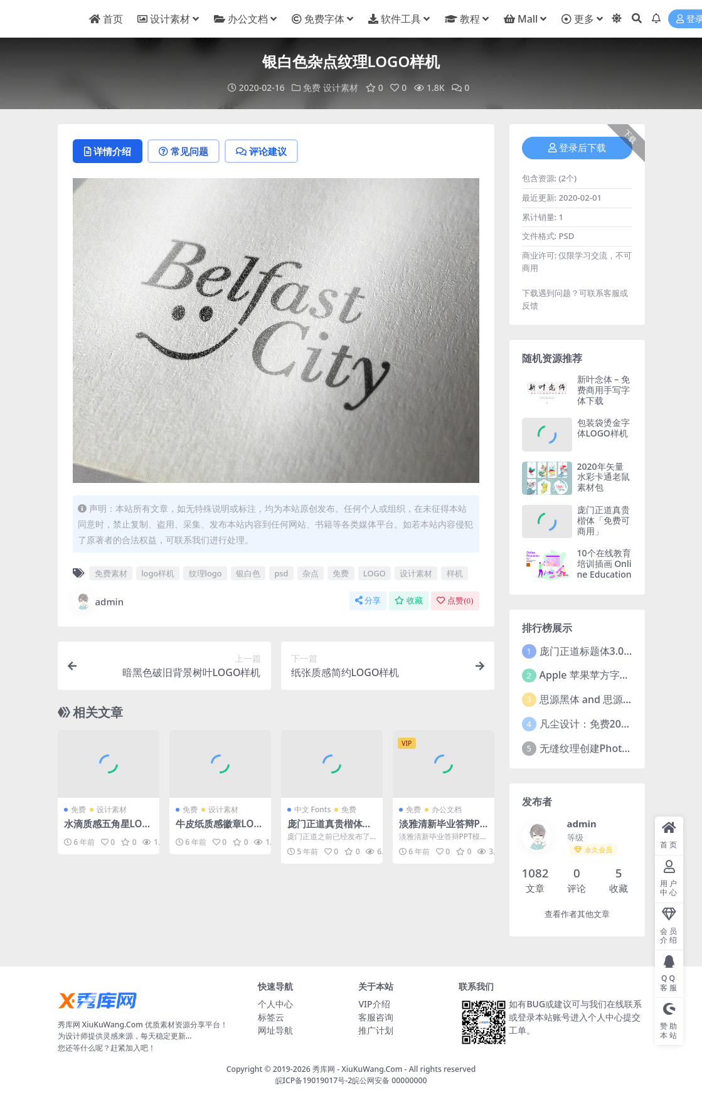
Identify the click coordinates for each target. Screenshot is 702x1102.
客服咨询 (375, 1017)
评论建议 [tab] (261, 151)
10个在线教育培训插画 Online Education (604, 563)
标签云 (271, 1017)
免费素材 (111, 573)
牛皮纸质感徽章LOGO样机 (218, 829)
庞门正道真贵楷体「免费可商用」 (325, 829)
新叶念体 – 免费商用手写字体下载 (603, 389)
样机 (455, 573)
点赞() (455, 600)
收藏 (409, 600)
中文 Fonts (312, 809)
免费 (312, 87)
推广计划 (375, 1030)
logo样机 (157, 573)
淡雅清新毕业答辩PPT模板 (442, 829)
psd (281, 573)
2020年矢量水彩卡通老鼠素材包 (603, 477)
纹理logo (205, 573)
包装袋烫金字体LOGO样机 (603, 427)
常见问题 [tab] (183, 151)
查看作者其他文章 (577, 914)
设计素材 (340, 87)
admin (98, 601)
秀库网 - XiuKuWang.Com (358, 1069)
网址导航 (275, 1030)
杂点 (310, 573)
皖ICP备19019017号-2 (314, 1080)
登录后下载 (577, 148)
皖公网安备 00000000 (389, 1080)
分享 (368, 600)
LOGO (374, 573)
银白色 (248, 573)
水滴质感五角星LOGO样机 (106, 829)
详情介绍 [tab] (107, 151)
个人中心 (275, 1004)
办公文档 (447, 809)
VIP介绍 (374, 1004)
